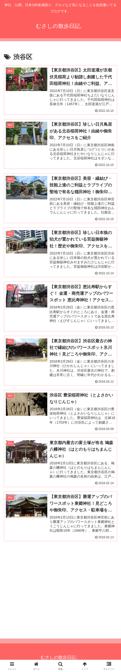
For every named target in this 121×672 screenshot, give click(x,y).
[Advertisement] (60, 589)
